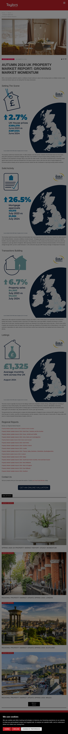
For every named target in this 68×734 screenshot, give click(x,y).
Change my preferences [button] (31, 729)
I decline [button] (16, 729)
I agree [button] (7, 729)
